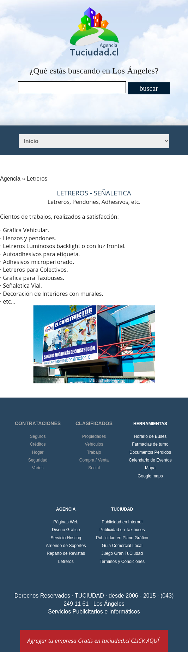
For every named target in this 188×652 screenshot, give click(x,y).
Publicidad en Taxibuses (122, 529)
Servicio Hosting (65, 537)
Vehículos (94, 444)
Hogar (38, 452)
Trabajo (94, 452)
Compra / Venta (94, 460)
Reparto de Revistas (66, 553)
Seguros (38, 436)
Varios (37, 467)
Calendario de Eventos (150, 460)
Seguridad (38, 460)
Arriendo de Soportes (66, 545)
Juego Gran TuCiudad (122, 553)
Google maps (150, 476)
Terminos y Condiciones (122, 561)
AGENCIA (65, 509)
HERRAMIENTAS (150, 423)
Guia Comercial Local (122, 545)
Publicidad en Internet (122, 521)
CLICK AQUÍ (145, 641)
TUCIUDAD (122, 509)
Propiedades (94, 436)
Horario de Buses (150, 436)
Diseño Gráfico (66, 529)
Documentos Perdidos (150, 452)
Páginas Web (65, 521)
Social (94, 467)
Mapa (150, 467)
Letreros (66, 561)
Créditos (38, 444)
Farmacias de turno (150, 444)
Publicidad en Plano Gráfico (122, 537)
